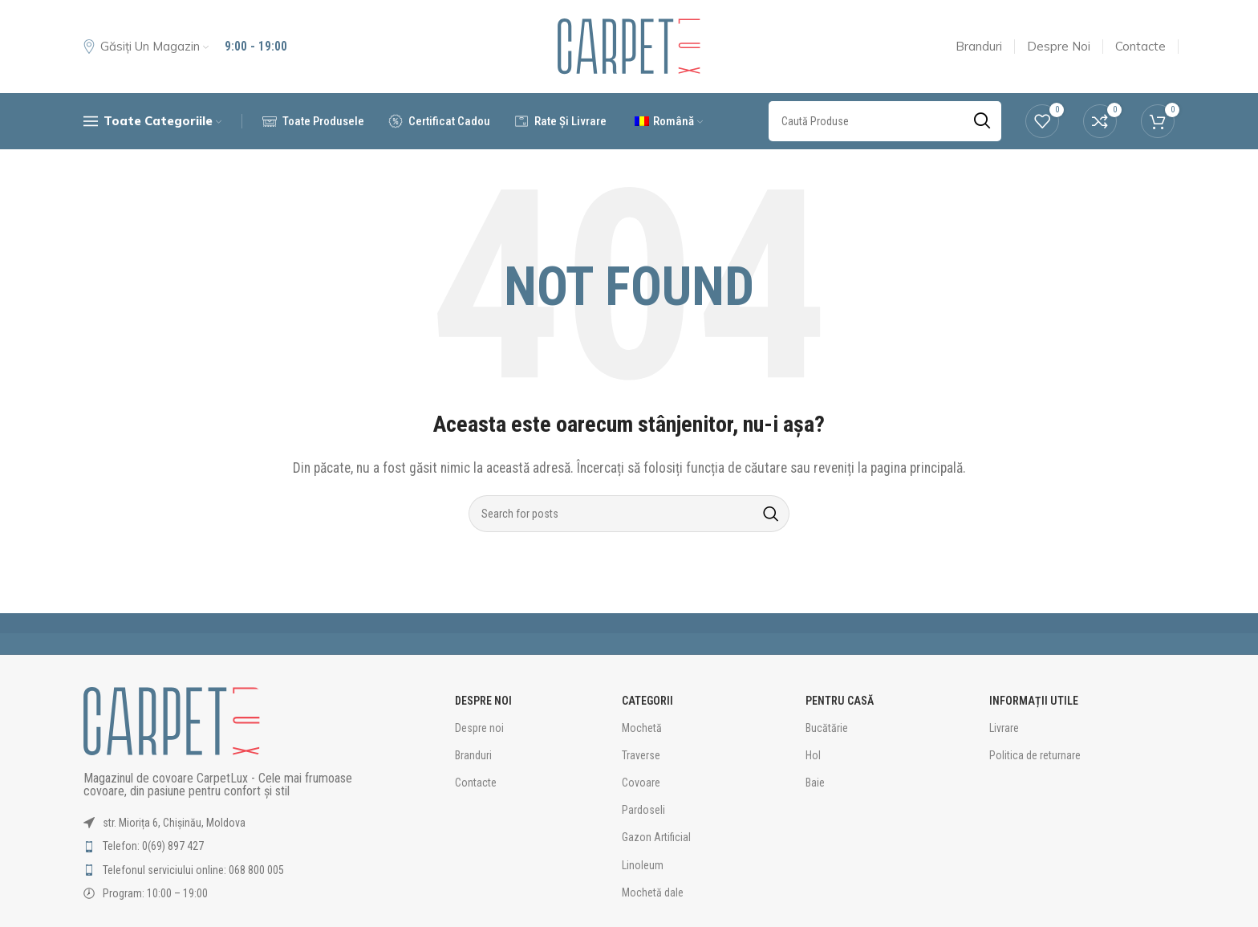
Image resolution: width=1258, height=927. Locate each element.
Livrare (1004, 728)
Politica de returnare (1035, 755)
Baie (815, 782)
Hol (813, 755)
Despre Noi (483, 700)
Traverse (641, 755)
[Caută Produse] (629, 513)
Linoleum (642, 865)
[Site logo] (629, 46)
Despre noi (479, 728)
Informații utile (1033, 700)
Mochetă (642, 728)
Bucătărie (827, 728)
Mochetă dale (653, 892)
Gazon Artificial (656, 837)
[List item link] (233, 846)
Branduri (473, 755)
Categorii (647, 700)
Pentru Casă (840, 700)
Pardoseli (643, 809)
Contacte (476, 782)
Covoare (641, 782)
